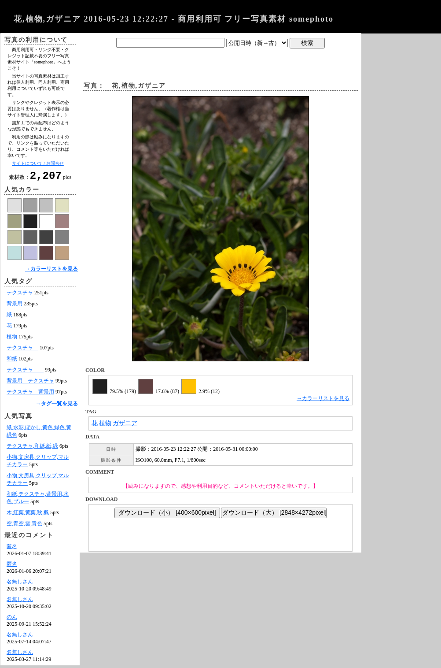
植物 (12, 339)
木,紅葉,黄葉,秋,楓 (28, 515)
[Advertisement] (220, 63)
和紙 (12, 361)
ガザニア (125, 423)
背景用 (14, 306)
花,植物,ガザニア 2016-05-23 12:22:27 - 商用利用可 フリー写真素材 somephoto (174, 19)
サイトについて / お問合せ (38, 163)
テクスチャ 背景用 (30, 394)
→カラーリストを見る (51, 271)
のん (12, 619)
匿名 (12, 549)
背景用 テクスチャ (30, 383)
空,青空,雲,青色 (24, 526)
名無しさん (20, 584)
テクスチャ (20, 295)
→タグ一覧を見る (57, 406)
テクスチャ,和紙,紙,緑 (32, 448)
